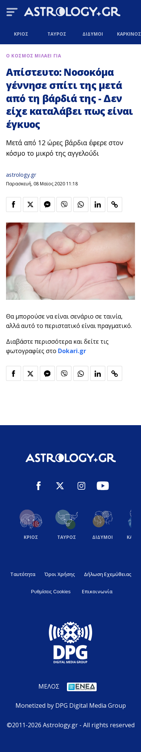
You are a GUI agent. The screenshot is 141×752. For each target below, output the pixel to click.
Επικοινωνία (97, 591)
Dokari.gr (72, 351)
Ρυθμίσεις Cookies (50, 591)
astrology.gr (21, 174)
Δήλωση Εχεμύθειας (107, 574)
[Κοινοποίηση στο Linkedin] (97, 204)
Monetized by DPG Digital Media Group (70, 705)
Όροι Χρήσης (59, 574)
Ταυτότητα (22, 574)
